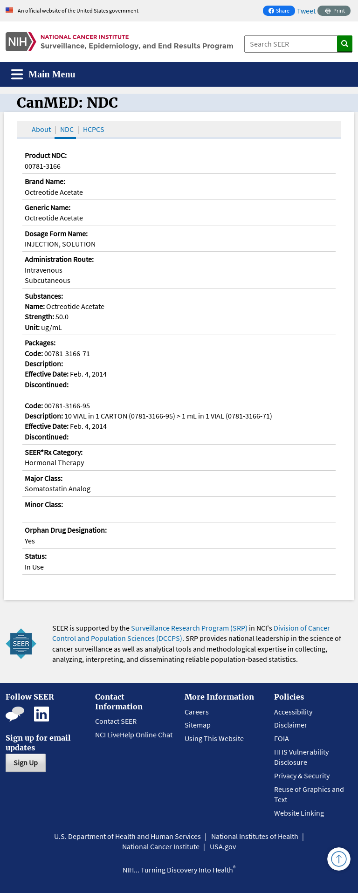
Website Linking (299, 812)
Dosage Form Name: (56, 233)
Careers (197, 711)
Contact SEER (116, 721)
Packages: (40, 342)
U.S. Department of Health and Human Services (127, 836)
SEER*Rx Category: (54, 452)
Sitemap (198, 724)
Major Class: (43, 478)
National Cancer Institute (161, 846)
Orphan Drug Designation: (66, 530)
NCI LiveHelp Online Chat (133, 734)
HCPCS (93, 129)
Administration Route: (59, 259)
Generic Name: (47, 207)
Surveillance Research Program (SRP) (189, 627)
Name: (35, 306)
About (41, 129)
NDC (67, 129)
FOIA (281, 738)
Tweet (306, 10)
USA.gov (223, 846)
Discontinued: (47, 384)
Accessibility (293, 711)
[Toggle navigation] (43, 74)
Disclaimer (290, 724)
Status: (36, 556)
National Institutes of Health (254, 836)
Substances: (44, 296)
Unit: (32, 327)
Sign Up (26, 762)
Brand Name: (45, 181)
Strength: (39, 316)
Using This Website (214, 738)
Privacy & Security (302, 775)
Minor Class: (44, 504)
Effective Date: (47, 373)
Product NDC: (46, 155)
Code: (34, 353)
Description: (44, 363)
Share (281, 11)
